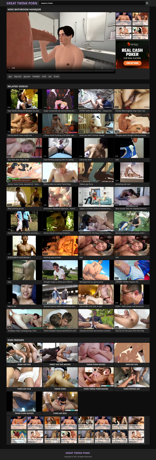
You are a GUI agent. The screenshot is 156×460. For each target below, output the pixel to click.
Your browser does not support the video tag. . (61, 42)
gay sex (27, 76)
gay (10, 76)
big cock (17, 76)
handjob (36, 76)
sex (50, 76)
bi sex (56, 76)
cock (44, 76)
